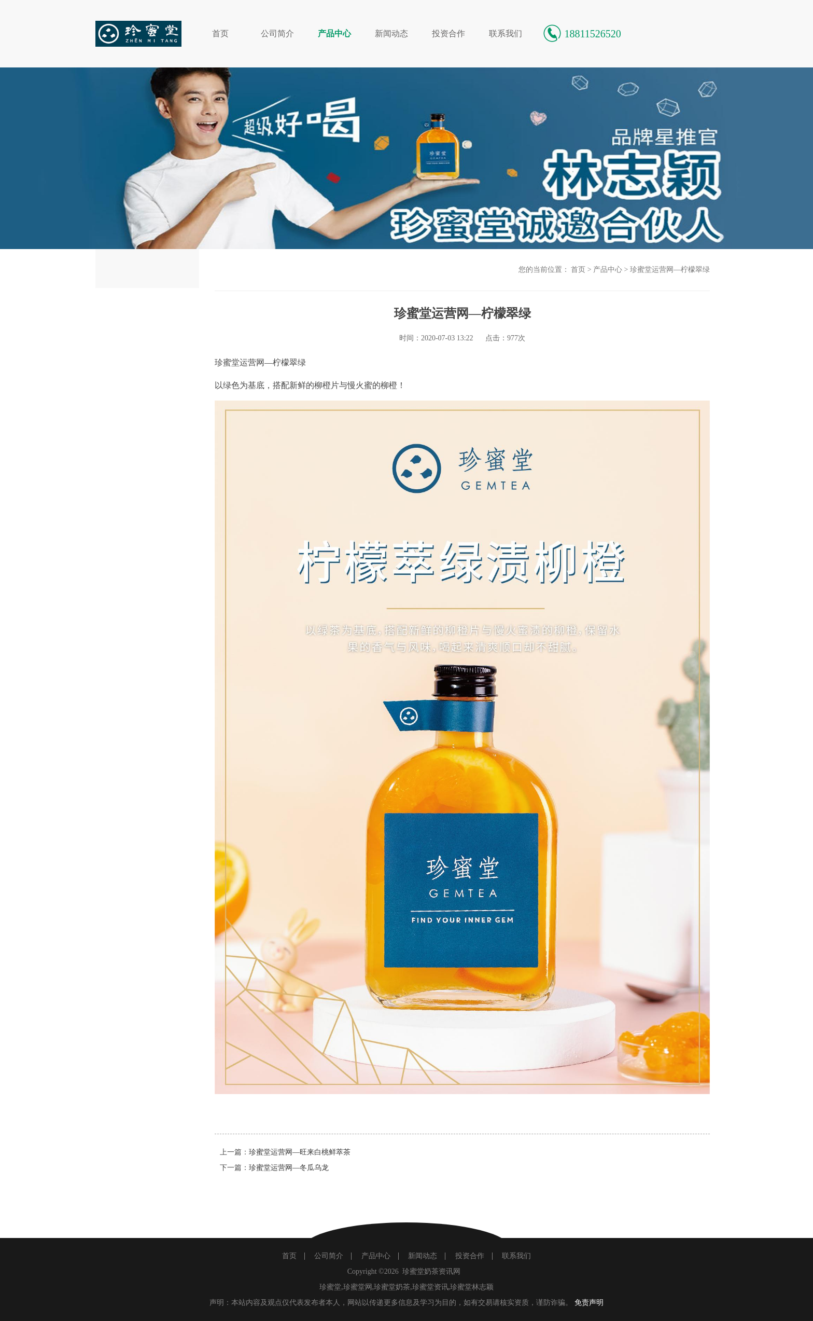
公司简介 (277, 33)
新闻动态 (391, 33)
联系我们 (505, 33)
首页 (220, 33)
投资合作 (448, 33)
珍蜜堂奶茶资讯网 (431, 1271)
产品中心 (334, 33)
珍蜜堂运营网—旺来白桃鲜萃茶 (300, 1152)
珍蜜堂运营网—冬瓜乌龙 (289, 1168)
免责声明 (589, 1302)
